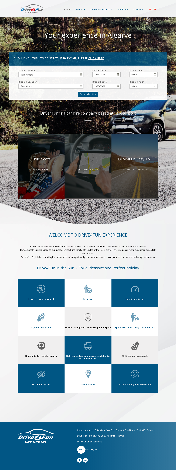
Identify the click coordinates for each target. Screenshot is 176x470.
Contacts (139, 9)
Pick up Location (27, 70)
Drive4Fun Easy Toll (101, 9)
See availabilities (88, 94)
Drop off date (99, 81)
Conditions (122, 9)
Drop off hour (137, 81)
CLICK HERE (96, 58)
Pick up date (99, 70)
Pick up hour (136, 70)
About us (80, 9)
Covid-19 (141, 430)
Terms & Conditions (125, 430)
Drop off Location (27, 81)
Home (67, 9)
